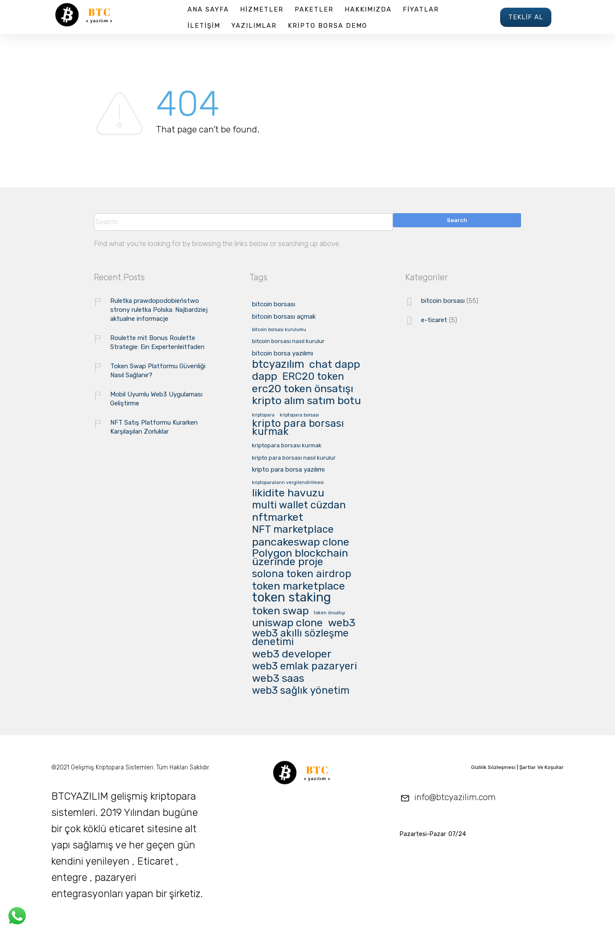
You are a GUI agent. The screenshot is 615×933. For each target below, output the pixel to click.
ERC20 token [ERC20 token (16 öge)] (313, 377)
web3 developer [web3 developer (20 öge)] (291, 654)
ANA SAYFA (208, 9)
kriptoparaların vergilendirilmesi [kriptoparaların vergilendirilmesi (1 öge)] (288, 482)
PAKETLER (314, 9)
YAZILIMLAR (254, 25)
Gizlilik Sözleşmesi (493, 767)
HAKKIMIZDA (368, 9)
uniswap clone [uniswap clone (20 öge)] (287, 622)
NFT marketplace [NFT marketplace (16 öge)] (293, 530)
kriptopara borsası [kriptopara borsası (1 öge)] (299, 415)
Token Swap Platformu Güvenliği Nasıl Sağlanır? (157, 370)
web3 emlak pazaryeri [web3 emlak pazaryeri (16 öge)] (304, 666)
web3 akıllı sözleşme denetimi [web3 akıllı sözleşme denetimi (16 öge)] (300, 637)
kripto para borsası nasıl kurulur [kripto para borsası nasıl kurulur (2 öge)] (294, 458)
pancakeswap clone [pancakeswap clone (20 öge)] (300, 542)
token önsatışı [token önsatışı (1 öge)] (329, 613)
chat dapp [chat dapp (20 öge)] (334, 364)
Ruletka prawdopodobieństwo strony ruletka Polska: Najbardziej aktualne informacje (159, 310)
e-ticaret (434, 320)
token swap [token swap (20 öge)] (280, 610)
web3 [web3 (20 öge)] (341, 622)
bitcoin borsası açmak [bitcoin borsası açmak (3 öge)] (284, 317)
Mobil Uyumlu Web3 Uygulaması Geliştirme (156, 398)
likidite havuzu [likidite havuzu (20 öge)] (288, 493)
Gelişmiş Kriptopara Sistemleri (112, 767)
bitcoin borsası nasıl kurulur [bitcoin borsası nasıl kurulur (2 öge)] (288, 341)
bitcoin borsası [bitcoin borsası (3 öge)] (273, 304)
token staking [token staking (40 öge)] (291, 598)
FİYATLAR (421, 9)
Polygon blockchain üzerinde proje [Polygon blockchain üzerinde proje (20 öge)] (300, 557)
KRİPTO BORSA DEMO (327, 25)
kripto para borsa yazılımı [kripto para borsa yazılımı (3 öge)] (288, 469)
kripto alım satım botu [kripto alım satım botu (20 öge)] (306, 400)
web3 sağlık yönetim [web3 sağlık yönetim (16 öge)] (300, 691)
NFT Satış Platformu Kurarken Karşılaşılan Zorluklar (154, 427)
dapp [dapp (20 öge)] (264, 376)
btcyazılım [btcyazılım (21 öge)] (278, 364)
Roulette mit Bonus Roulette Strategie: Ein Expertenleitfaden (157, 342)
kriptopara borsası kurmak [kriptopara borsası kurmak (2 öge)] (287, 446)
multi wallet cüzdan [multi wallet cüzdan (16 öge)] (299, 505)
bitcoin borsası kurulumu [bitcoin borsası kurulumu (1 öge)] (279, 329)
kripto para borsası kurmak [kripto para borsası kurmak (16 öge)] (298, 428)
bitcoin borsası (443, 301)
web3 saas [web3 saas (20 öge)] (278, 678)
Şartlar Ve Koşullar (541, 767)
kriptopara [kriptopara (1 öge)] (263, 415)
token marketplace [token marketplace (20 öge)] (298, 586)
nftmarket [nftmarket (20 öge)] (277, 517)
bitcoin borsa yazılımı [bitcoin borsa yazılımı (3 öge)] (282, 353)
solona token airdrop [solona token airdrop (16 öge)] (301, 574)
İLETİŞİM (203, 25)
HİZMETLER (262, 9)
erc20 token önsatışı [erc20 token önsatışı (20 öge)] (302, 388)
